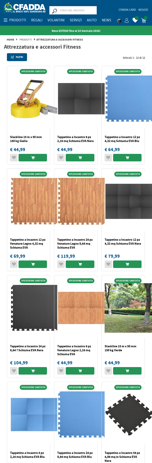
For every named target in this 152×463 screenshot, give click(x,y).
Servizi (76, 20)
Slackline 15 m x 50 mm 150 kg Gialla (26, 139)
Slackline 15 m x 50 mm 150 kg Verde (120, 348)
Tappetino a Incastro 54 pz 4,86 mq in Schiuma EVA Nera (122, 457)
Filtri (17, 57)
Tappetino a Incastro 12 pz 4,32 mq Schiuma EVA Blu (122, 139)
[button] (122, 20)
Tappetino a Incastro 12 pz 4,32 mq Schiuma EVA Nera (123, 242)
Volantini (56, 20)
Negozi (143, 10)
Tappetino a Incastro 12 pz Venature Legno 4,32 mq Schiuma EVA (27, 244)
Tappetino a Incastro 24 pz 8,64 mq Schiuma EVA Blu (75, 455)
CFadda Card (127, 10)
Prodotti (26, 39)
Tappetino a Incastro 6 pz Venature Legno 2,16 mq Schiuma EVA (74, 350)
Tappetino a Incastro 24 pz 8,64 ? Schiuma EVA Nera (27, 348)
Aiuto (92, 20)
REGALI (36, 20)
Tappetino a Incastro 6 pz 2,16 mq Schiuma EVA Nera (75, 139)
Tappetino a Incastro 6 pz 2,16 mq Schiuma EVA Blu (27, 455)
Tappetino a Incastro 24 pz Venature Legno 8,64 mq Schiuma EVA (75, 244)
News (106, 20)
